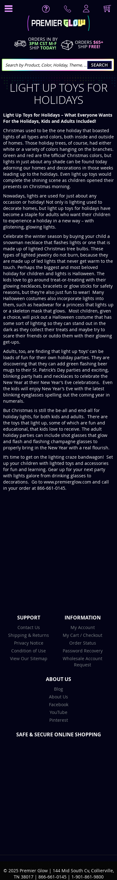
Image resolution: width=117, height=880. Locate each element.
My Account (83, 627)
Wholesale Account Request (82, 661)
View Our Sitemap (28, 658)
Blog (58, 689)
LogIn (85, 9)
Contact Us (28, 627)
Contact (69, 10)
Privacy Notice (28, 643)
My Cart (71, 635)
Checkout (92, 635)
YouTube (58, 712)
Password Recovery (83, 651)
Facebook (58, 704)
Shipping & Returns (28, 635)
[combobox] (57, 64)
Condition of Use (28, 651)
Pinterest (58, 720)
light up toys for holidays (72, 208)
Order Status (82, 643)
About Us (58, 697)
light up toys (84, 174)
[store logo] (58, 24)
